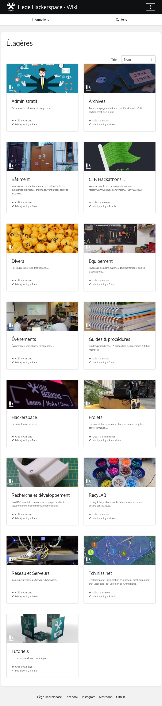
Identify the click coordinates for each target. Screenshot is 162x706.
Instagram (88, 697)
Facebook (71, 697)
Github (120, 697)
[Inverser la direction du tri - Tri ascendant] (151, 59)
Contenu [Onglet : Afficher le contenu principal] (121, 19)
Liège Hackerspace (49, 697)
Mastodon (105, 697)
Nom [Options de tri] (127, 59)
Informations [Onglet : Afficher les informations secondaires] (40, 19)
